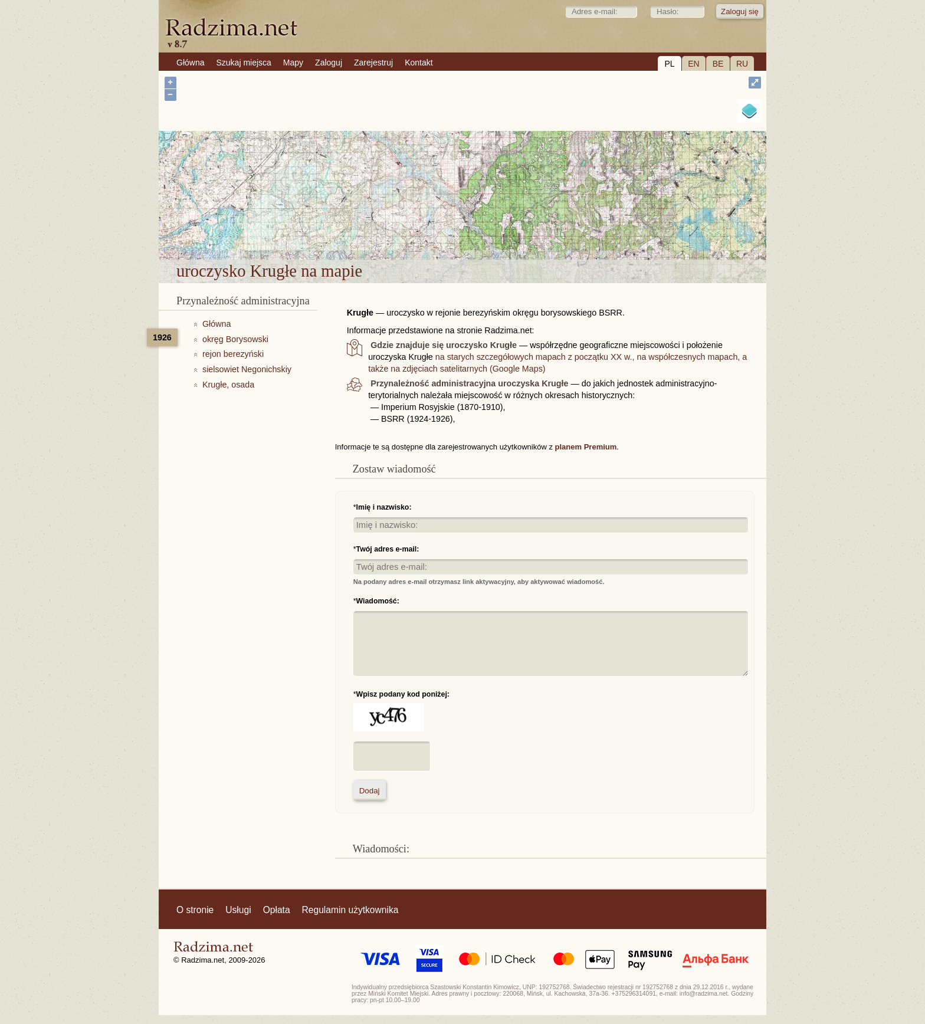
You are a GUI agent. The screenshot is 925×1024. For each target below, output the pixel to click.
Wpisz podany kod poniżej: (403, 694)
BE (718, 63)
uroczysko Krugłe (508, 228)
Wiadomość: (377, 601)
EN (693, 63)
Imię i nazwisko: (384, 507)
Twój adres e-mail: (387, 549)
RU (742, 63)
